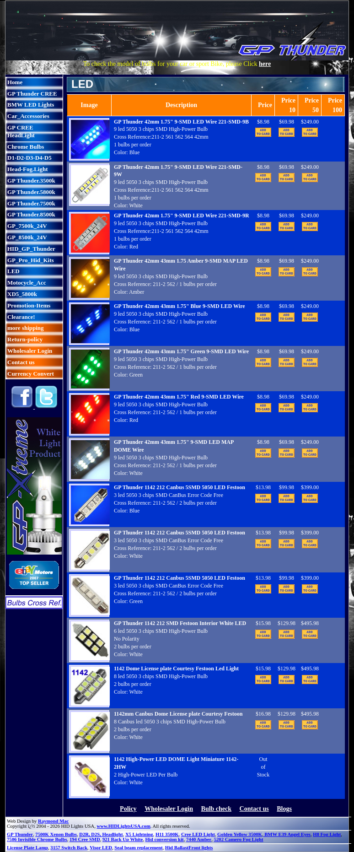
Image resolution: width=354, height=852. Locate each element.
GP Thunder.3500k (31, 180)
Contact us (21, 362)
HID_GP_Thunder (31, 248)
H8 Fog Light (327, 834)
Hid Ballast (176, 847)
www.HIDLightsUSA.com (123, 826)
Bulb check (216, 808)
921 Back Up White (122, 839)
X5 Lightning (139, 834)
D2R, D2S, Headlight (101, 834)
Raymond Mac (53, 821)
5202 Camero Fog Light (238, 839)
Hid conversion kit (164, 839)
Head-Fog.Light (27, 169)
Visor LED (101, 847)
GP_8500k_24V (27, 237)
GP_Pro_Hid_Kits (30, 260)
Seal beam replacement (138, 847)
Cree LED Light (198, 834)
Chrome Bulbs (25, 146)
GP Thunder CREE (32, 93)
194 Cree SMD (85, 839)
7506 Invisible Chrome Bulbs (37, 839)
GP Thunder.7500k (31, 203)
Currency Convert (30, 373)
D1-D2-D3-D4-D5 (29, 157)
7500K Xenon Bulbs (56, 834)
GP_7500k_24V (27, 225)
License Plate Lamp (27, 847)
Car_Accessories (28, 116)
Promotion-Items (28, 305)
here (265, 63)
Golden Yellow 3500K (239, 834)
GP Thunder (20, 834)
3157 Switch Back (68, 847)
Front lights (200, 847)
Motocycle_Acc (26, 282)
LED (13, 271)
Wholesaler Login (29, 350)
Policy (128, 808)
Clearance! (21, 316)
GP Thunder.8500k (31, 214)
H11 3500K (167, 834)
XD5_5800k (22, 294)
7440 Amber (198, 839)
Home (14, 82)
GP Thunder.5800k (31, 192)
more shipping (25, 327)
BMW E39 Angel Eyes (287, 834)
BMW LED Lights (30, 104)
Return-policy (25, 339)
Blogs (284, 808)
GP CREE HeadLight (21, 131)
